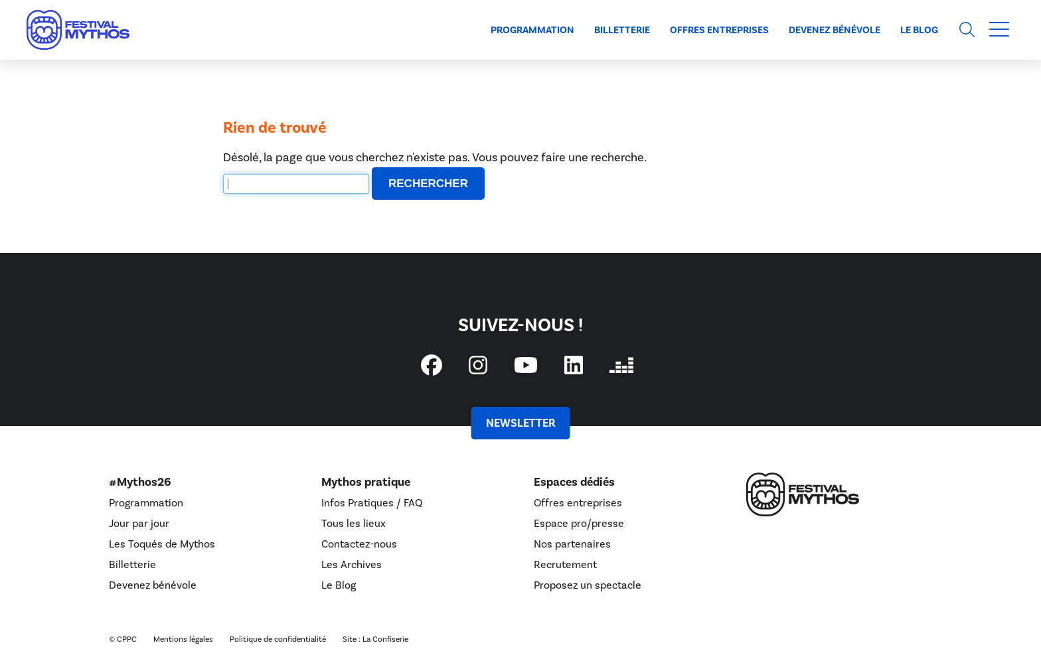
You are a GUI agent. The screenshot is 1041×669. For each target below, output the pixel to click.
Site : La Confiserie (375, 639)
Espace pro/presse (579, 523)
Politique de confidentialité (278, 639)
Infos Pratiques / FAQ (371, 503)
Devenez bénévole (834, 30)
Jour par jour (139, 523)
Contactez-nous (359, 544)
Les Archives (351, 564)
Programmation (532, 30)
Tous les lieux (353, 523)
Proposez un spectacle (587, 585)
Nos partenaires (572, 544)
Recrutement (565, 564)
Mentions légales (183, 639)
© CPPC (123, 639)
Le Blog (919, 30)
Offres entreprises (719, 30)
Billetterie (622, 30)
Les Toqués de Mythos (162, 544)
